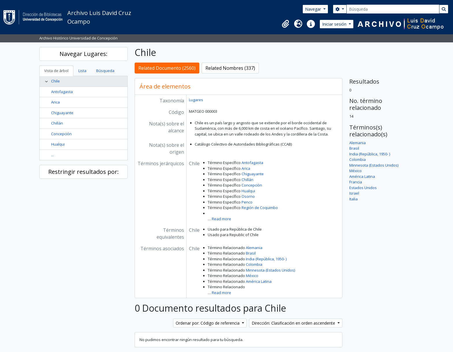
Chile (55, 81)
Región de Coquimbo (260, 207)
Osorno (248, 196)
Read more (221, 218)
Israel (354, 193)
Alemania (254, 247)
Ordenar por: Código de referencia (208, 323)
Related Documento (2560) (167, 68)
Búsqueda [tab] (105, 70)
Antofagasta (62, 91)
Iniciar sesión (335, 24)
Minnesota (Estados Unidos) (270, 270)
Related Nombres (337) (230, 68)
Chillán (57, 123)
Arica (55, 102)
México (252, 275)
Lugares (196, 99)
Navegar (313, 9)
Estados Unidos (363, 187)
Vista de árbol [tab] (56, 70)
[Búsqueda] (392, 9)
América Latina (259, 281)
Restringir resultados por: (83, 172)
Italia (353, 199)
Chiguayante (62, 112)
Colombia (254, 264)
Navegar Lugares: (83, 54)
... (52, 154)
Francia (355, 182)
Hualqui (58, 144)
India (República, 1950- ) (266, 258)
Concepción (61, 133)
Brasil (251, 253)
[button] (285, 24)
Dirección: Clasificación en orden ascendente (294, 323)
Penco (247, 202)
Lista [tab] (82, 70)
